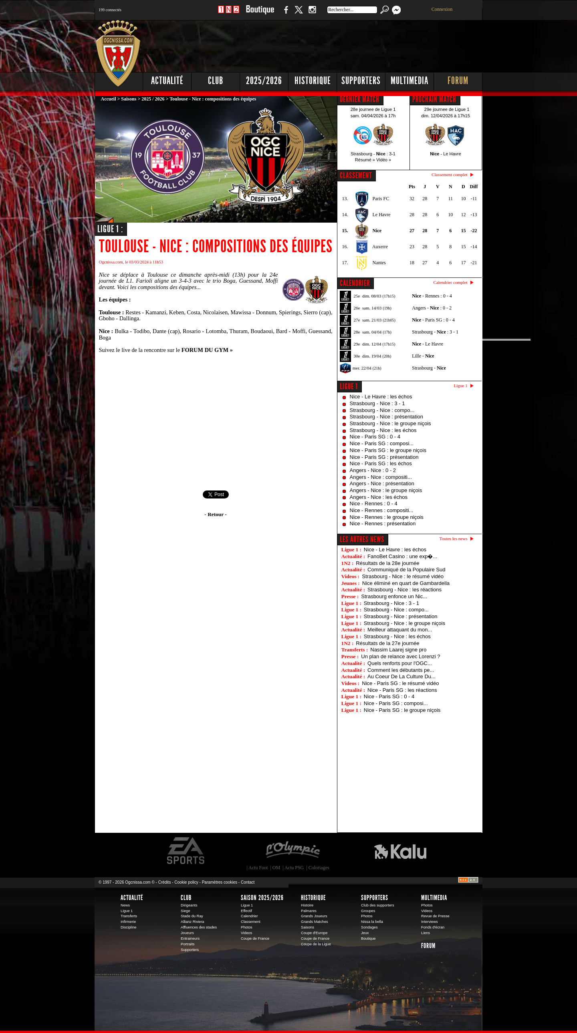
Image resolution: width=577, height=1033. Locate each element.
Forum (458, 80)
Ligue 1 (349, 386)
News (125, 905)
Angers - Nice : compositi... (381, 477)
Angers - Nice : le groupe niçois (386, 490)
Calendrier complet (450, 282)
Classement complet (449, 174)
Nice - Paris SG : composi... (382, 443)
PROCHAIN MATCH (434, 99)
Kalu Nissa (400, 851)
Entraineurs (190, 939)
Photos (246, 927)
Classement (250, 922)
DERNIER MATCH (359, 99)
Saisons (128, 99)
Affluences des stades (199, 927)
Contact (247, 882)
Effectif (246, 911)
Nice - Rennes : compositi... (382, 510)
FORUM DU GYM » (207, 350)
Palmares (309, 911)
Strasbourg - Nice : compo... (382, 410)
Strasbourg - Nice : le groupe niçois (390, 423)
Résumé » (365, 159)
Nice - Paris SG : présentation (384, 457)
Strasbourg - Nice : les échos (383, 430)
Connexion (442, 9)
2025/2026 (264, 80)
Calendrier (249, 916)
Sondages (369, 927)
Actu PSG (294, 867)
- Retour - (215, 514)
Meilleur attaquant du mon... (399, 630)
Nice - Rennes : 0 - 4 (373, 503)
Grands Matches (314, 922)
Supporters (361, 80)
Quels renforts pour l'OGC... (399, 663)
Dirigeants (189, 905)
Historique (313, 80)
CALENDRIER (355, 283)
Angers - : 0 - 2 (432, 308)
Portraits (187, 944)
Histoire (307, 905)
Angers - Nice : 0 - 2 (373, 470)
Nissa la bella (372, 922)
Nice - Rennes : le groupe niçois (387, 517)
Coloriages (319, 867)
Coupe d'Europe (314, 933)
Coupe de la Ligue (316, 944)
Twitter (298, 14)
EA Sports (186, 851)
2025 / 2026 (152, 99)
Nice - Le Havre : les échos (381, 397)
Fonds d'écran (432, 927)
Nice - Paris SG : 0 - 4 (375, 437)
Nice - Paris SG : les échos (381, 463)
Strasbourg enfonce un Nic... (394, 596)
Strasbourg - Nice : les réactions (404, 590)
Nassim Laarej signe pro (398, 650)
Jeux (365, 933)
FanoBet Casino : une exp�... (402, 556)
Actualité (167, 80)
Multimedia (409, 80)
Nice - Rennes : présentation (383, 524)
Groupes (368, 911)
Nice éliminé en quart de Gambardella (406, 583)
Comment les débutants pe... (400, 670)
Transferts (129, 916)
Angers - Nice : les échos (379, 497)
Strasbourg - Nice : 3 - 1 (377, 403)
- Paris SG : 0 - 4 (433, 320)
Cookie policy (186, 882)
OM (276, 867)
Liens (425, 933)
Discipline (128, 927)
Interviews (429, 922)
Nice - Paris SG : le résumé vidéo (400, 683)
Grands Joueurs (314, 916)
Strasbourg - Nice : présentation (387, 417)
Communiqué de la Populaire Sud (406, 570)
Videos (246, 933)
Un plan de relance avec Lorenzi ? (400, 656)
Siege (185, 911)
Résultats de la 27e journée (387, 643)
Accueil (108, 99)
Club (215, 80)
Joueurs (187, 933)
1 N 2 (229, 14)
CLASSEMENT (356, 175)
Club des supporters (377, 905)
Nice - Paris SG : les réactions (402, 690)
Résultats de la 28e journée (387, 563)
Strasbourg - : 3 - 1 (435, 332)
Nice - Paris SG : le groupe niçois (388, 450)
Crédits (164, 882)
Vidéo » (383, 159)
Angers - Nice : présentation (382, 483)
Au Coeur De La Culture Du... (401, 676)
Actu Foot (258, 867)
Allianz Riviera (192, 922)
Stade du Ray (192, 916)
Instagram (312, 14)
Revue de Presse (435, 916)
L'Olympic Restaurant (292, 851)
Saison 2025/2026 (262, 898)
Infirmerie (128, 922)
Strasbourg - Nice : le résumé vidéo (403, 576)
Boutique (260, 14)
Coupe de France (255, 939)
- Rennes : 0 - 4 (432, 296)
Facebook (285, 14)
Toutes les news (454, 538)
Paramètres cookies (219, 882)
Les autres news (362, 539)
